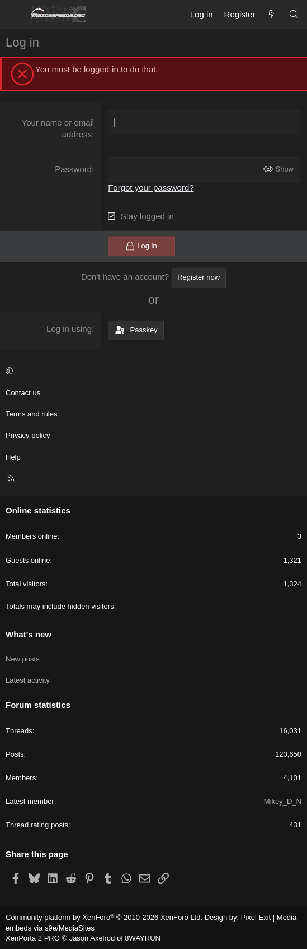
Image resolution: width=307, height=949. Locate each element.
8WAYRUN (142, 938)
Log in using (69, 329)
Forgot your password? (150, 187)
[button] (152, 371)
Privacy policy (28, 435)
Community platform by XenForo (104, 917)
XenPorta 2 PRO (33, 938)
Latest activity (28, 680)
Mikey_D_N (282, 801)
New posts (23, 659)
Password (73, 169)
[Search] (294, 14)
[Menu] (14, 14)
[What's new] (271, 14)
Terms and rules (31, 414)
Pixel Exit (256, 917)
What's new (28, 634)
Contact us (23, 392)
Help (13, 457)
